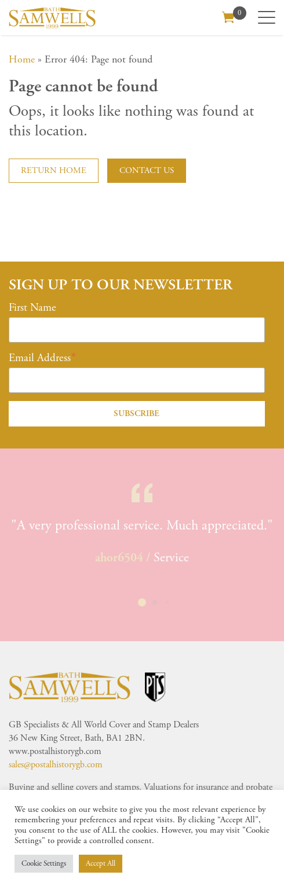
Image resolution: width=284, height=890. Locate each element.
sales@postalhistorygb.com (56, 765)
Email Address (40, 358)
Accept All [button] (100, 864)
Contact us (146, 170)
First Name (32, 308)
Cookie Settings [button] (43, 864)
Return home (53, 170)
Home (22, 59)
